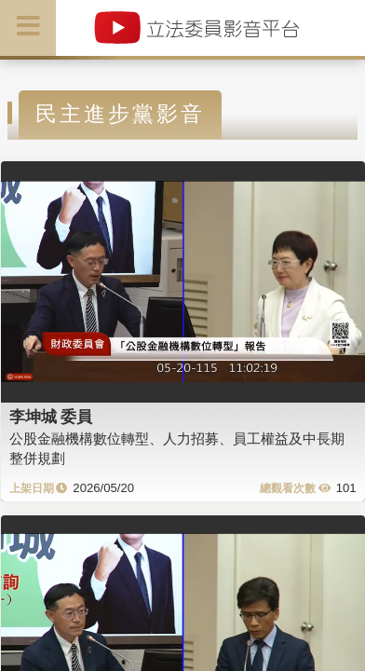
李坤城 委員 (51, 416)
